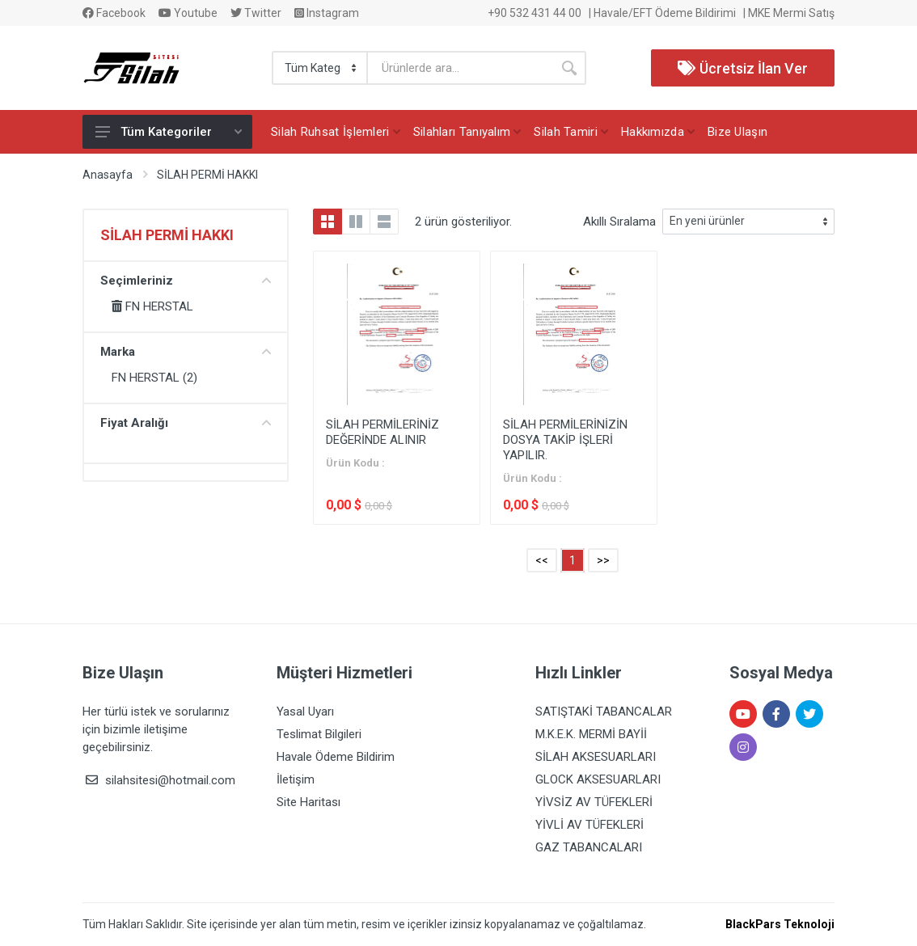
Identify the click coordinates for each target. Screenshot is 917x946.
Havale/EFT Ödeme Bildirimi (665, 13)
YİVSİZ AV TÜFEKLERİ (594, 802)
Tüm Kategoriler (168, 132)
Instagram (326, 13)
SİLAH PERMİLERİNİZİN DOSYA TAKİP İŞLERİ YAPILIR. (565, 439)
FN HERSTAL (152, 306)
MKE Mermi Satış (791, 13)
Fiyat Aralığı (185, 423)
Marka (185, 351)
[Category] (320, 68)
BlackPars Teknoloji (780, 924)
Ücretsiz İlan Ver (743, 68)
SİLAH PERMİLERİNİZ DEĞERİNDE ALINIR (382, 432)
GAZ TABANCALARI (588, 847)
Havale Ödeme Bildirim (336, 757)
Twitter (255, 13)
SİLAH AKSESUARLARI (595, 757)
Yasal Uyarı (305, 711)
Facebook (114, 13)
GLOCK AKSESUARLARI (598, 779)
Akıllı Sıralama (619, 221)
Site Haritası (308, 802)
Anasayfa (107, 174)
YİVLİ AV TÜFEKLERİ (589, 824)
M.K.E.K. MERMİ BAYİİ (591, 734)
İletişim (296, 779)
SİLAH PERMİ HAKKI (207, 174)
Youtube (188, 13)
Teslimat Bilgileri (319, 734)
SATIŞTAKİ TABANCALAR (603, 711)
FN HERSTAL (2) (154, 377)
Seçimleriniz (185, 280)
